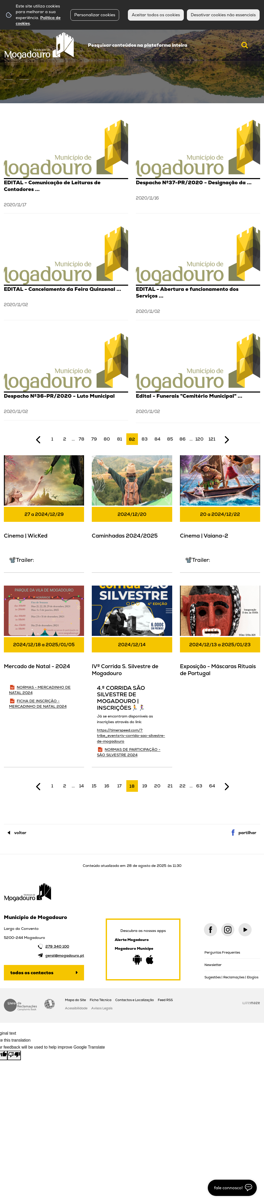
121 (212, 439)
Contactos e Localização (134, 1000)
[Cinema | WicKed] (44, 513)
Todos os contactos (31, 973)
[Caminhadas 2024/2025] (132, 504)
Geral (24, 76)
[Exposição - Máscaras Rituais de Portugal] (220, 634)
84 (157, 439)
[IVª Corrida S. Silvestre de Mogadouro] (132, 676)
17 (119, 786)
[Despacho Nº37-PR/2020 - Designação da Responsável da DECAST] (198, 166)
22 (182, 786)
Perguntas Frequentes (222, 952)
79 (94, 439)
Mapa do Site (75, 1000)
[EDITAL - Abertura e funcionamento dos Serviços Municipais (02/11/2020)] (198, 272)
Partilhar (247, 832)
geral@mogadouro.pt (64, 955)
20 (157, 786)
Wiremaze (251, 1002)
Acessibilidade (49, 1004)
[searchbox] (168, 45)
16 (106, 786)
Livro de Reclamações (20, 1005)
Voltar (20, 832)
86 (182, 439)
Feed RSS (165, 1000)
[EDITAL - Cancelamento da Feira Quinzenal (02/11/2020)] (66, 272)
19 (144, 786)
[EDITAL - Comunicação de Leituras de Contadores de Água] (66, 166)
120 (199, 439)
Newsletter (213, 965)
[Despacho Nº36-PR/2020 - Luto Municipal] (66, 376)
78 (81, 439)
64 (212, 786)
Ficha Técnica (100, 1000)
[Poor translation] (14, 1055)
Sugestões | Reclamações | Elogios (231, 977)
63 (199, 786)
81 (119, 439)
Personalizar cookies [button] (94, 15)
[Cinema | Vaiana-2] (220, 513)
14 (81, 786)
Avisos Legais (101, 1008)
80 (107, 439)
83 (145, 439)
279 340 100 (57, 946)
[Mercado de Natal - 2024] (44, 651)
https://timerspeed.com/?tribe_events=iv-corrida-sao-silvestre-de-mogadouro (131, 736)
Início (8, 76)
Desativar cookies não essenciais (223, 15)
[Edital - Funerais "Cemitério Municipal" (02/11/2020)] (198, 378)
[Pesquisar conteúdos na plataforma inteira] (244, 45)
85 (170, 439)
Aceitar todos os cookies (156, 15)
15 (94, 786)
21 (170, 786)
